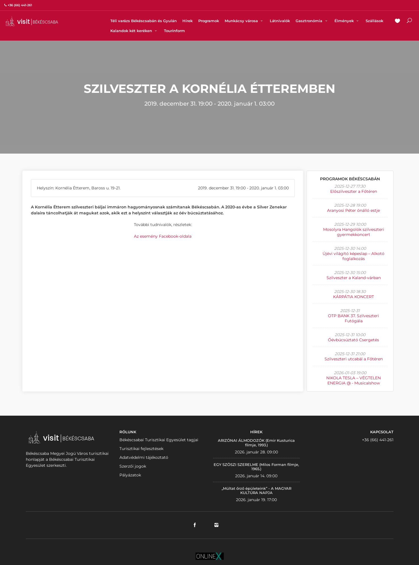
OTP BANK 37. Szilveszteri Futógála (353, 318)
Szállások (374, 20)
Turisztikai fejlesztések (141, 448)
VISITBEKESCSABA (31, 21)
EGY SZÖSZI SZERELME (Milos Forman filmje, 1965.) (256, 466)
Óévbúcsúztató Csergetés (353, 339)
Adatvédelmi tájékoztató (143, 457)
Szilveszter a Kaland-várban (354, 277)
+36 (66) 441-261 (377, 439)
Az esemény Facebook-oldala (162, 236)
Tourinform (174, 30)
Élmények (347, 20)
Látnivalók (280, 20)
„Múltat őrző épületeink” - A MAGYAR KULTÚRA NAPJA (256, 490)
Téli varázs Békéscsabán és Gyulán (143, 20)
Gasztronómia (312, 20)
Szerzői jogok (132, 466)
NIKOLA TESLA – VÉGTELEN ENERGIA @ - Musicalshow (353, 380)
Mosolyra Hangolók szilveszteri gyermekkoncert (353, 232)
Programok (208, 20)
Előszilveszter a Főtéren (353, 191)
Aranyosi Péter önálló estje (353, 210)
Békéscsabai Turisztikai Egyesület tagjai (158, 439)
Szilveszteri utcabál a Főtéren (354, 358)
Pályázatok (130, 475)
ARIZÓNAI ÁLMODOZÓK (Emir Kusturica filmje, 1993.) (256, 442)
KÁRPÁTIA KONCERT (353, 296)
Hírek (187, 20)
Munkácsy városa (244, 20)
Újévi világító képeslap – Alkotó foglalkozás (353, 256)
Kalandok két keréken (134, 30)
